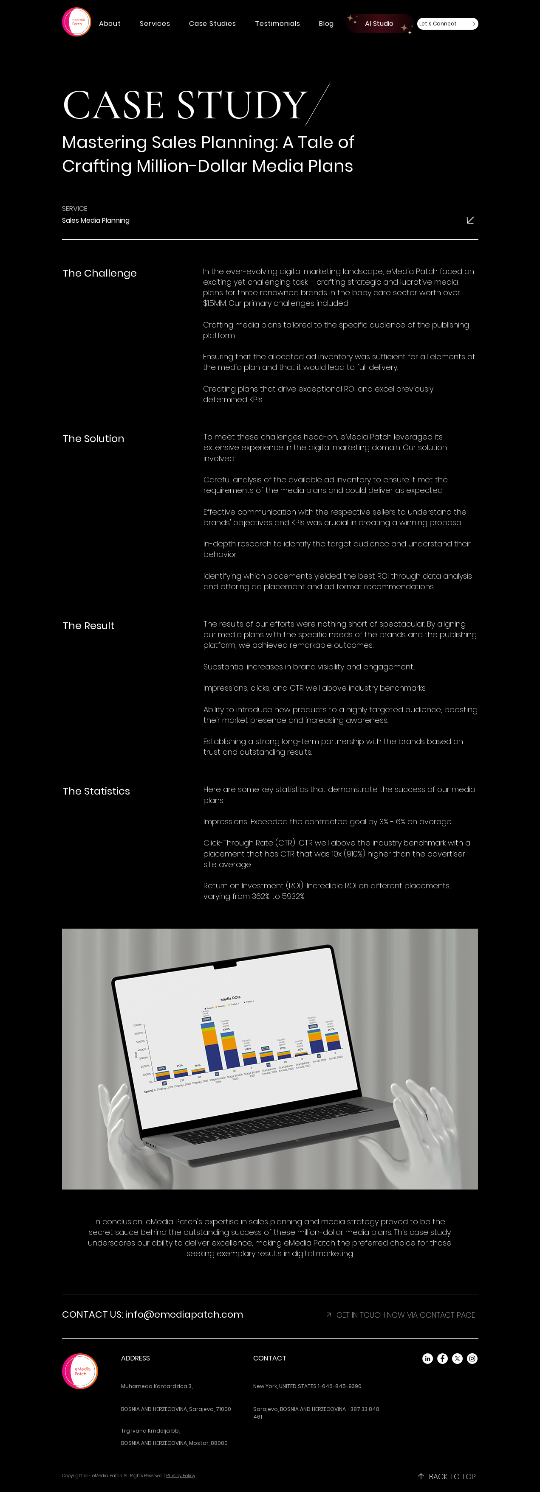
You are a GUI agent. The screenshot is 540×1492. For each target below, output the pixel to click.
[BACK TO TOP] (446, 1476)
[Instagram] (472, 1358)
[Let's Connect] (447, 24)
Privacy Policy (180, 1475)
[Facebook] (442, 1358)
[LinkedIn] (427, 1358)
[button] (110, 23)
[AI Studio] (380, 23)
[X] (457, 1358)
